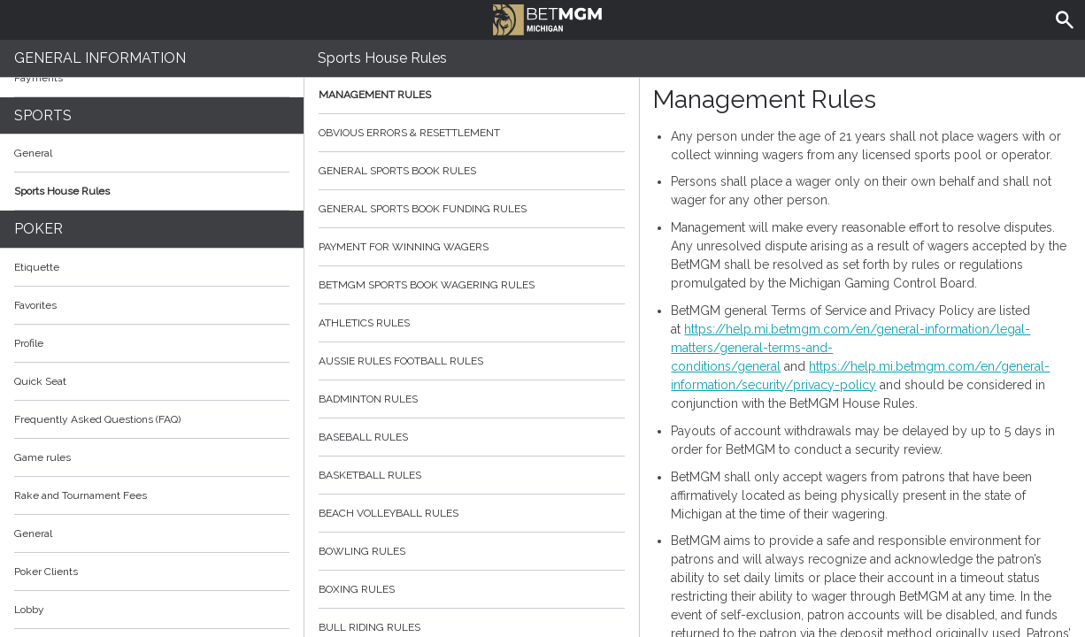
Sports (43, 115)
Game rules (42, 457)
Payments (151, 78)
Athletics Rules (472, 323)
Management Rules (472, 94)
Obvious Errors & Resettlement (472, 133)
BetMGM (547, 17)
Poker (38, 228)
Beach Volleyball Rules (472, 513)
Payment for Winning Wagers (472, 247)
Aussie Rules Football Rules (472, 361)
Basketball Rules (472, 475)
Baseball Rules (472, 437)
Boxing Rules (472, 589)
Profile (28, 343)
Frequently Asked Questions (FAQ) (151, 419)
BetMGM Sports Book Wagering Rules (472, 285)
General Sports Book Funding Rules (472, 209)
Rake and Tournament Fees (80, 495)
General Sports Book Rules (472, 171)
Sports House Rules (62, 191)
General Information (100, 58)
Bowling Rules (472, 551)
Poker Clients (151, 571)
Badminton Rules (472, 399)
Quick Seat (40, 381)
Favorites (35, 305)
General (33, 153)
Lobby (151, 609)
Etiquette (36, 267)
